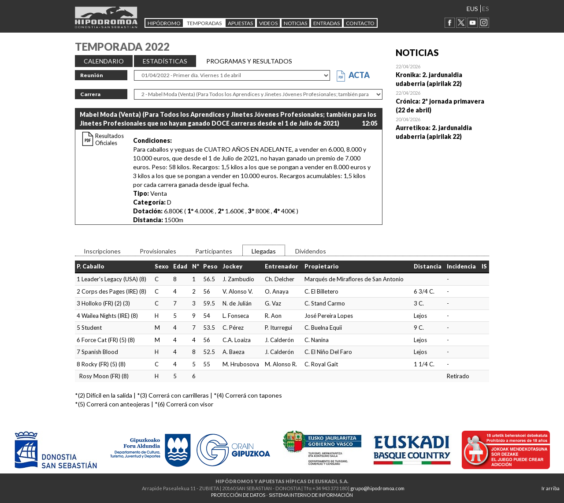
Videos (268, 23)
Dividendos (310, 251)
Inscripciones (102, 251)
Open (443, 75)
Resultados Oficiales (109, 139)
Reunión (91, 75)
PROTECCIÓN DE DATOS (238, 495)
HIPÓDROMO (164, 23)
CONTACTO (360, 23)
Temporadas (204, 23)
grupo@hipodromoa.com (377, 488)
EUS (472, 8)
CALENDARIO (104, 61)
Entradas (326, 23)
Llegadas (264, 251)
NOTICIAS (295, 23)
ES (485, 8)
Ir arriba (551, 488)
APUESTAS (240, 23)
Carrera (90, 94)
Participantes (213, 251)
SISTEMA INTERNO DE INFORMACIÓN (311, 495)
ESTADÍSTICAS (165, 61)
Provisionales (158, 251)
